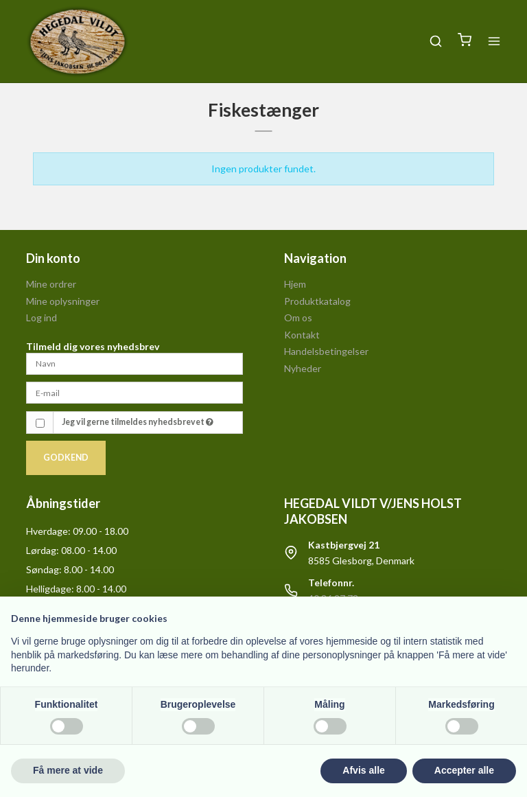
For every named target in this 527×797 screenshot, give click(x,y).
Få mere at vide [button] (68, 770)
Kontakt (302, 334)
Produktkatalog (317, 301)
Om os (298, 317)
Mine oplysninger (62, 301)
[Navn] (134, 363)
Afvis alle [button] (363, 770)
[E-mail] (134, 391)
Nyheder (302, 368)
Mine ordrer (51, 284)
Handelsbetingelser (326, 351)
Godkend (66, 457)
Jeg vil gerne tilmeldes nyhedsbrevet (137, 422)
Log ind (41, 317)
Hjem (295, 284)
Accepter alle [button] (464, 770)
